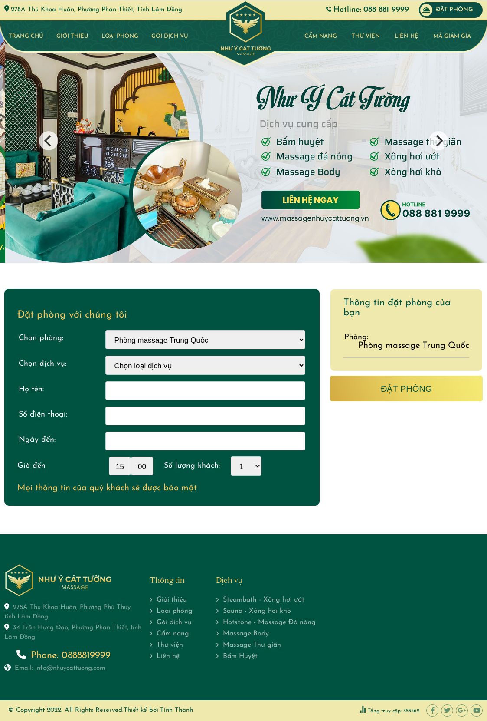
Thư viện (366, 36)
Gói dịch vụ (169, 36)
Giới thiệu (72, 36)
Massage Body (246, 633)
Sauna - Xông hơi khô (257, 611)
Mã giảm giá (452, 36)
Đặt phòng (446, 10)
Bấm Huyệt (240, 656)
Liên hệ (406, 36)
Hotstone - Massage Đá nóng (269, 622)
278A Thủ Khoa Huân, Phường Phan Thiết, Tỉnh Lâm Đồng (96, 10)
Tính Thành (176, 710)
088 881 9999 (386, 10)
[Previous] (48, 140)
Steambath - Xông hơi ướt (263, 599)
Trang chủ (26, 36)
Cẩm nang (320, 36)
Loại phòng (119, 36)
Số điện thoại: (43, 414)
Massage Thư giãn (252, 645)
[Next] (438, 140)
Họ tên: (31, 389)
